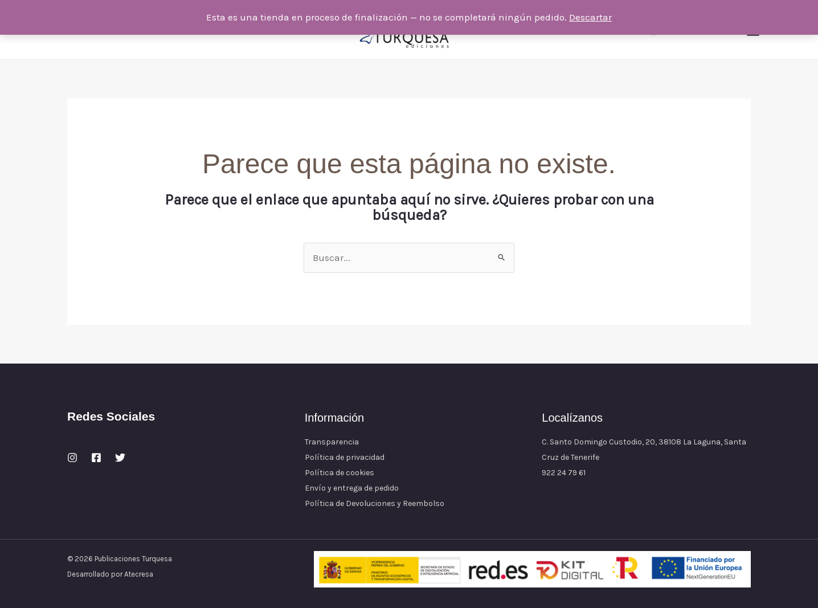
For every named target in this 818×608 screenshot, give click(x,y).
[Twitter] (120, 457)
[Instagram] (72, 457)
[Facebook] (96, 457)
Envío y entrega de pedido (352, 488)
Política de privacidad (345, 457)
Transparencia (332, 442)
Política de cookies (339, 473)
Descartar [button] (590, 17)
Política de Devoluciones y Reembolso (374, 503)
